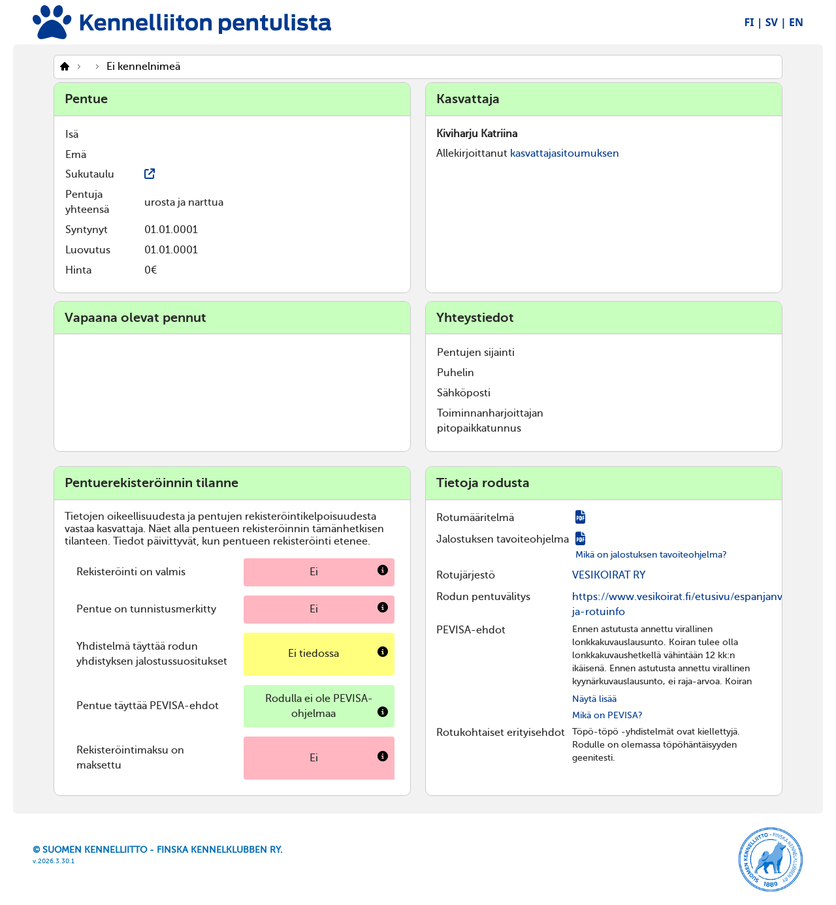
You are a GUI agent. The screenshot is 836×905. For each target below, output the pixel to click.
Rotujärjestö (465, 575)
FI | (754, 22)
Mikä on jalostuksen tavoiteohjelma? (651, 555)
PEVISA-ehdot (471, 630)
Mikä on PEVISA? (607, 715)
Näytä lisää (594, 699)
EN (796, 22)
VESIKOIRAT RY (608, 575)
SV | (775, 22)
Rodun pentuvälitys (483, 597)
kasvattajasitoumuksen (564, 153)
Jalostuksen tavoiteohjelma (502, 539)
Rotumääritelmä (475, 518)
